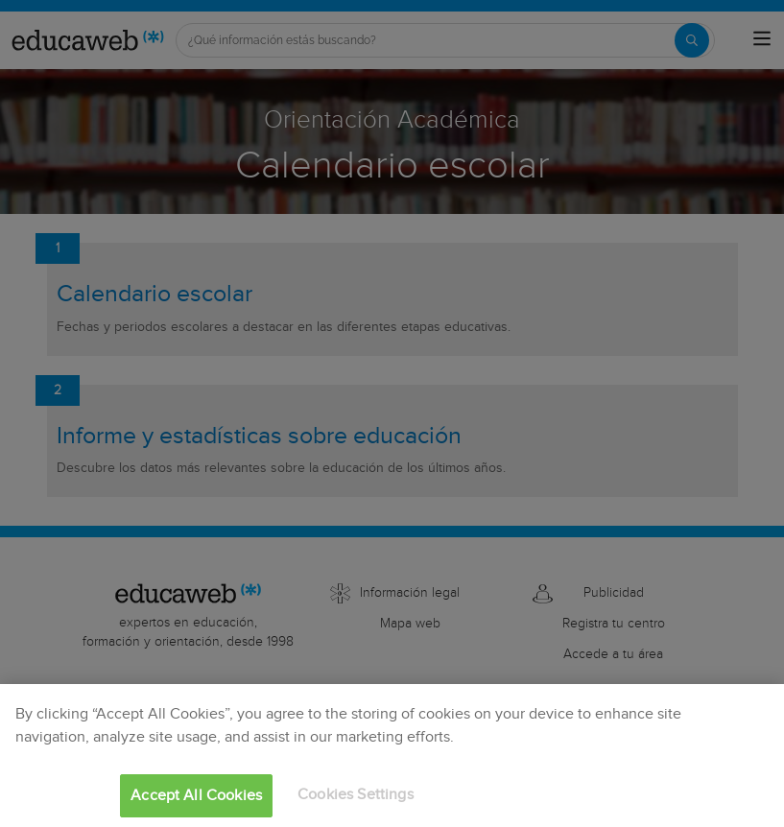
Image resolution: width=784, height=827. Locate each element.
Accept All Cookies (196, 796)
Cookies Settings (355, 795)
